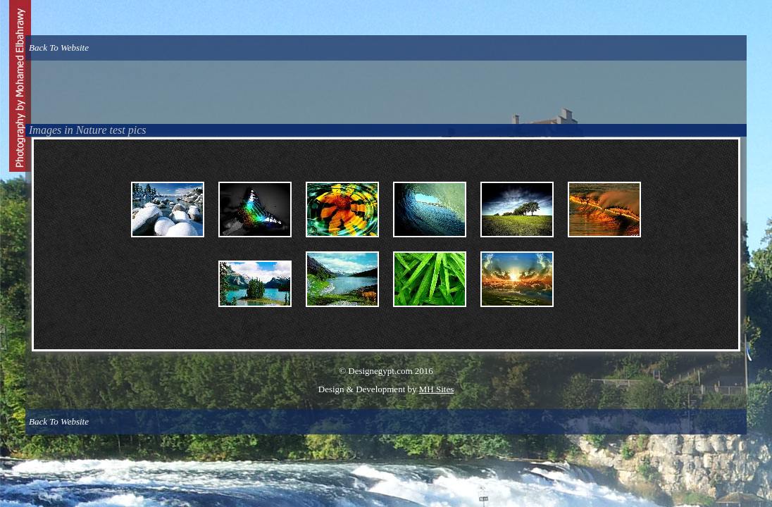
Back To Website (59, 47)
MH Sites (436, 389)
